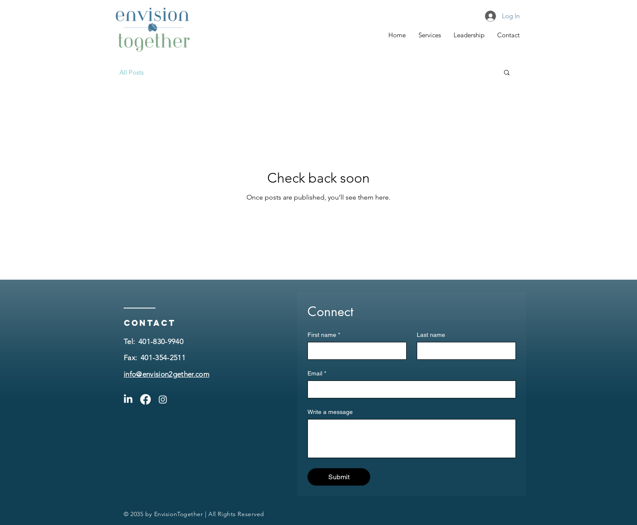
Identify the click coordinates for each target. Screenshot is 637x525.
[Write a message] (411, 438)
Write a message (330, 411)
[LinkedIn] (128, 399)
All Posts (131, 72)
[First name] (354, 350)
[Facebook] (145, 399)
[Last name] (463, 350)
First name (323, 335)
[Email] (409, 389)
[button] (507, 73)
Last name (431, 334)
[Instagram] (163, 399)
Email (316, 373)
